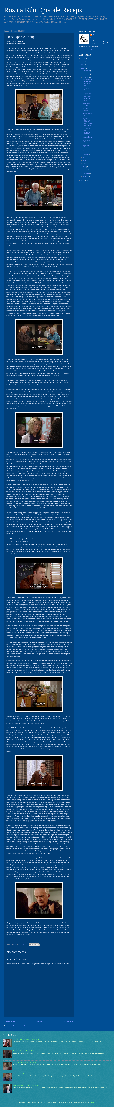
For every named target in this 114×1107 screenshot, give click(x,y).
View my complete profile (87, 49)
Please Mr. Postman (86, 89)
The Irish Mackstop (19, 1074)
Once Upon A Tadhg (87, 104)
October (86, 77)
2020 (83, 58)
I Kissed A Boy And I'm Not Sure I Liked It (26, 1039)
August (85, 154)
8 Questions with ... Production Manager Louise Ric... (87, 96)
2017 (83, 68)
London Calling (87, 137)
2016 (83, 180)
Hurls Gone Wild (86, 141)
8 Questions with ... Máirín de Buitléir (87, 131)
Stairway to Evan (86, 109)
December (86, 71)
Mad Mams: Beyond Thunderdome (24, 1062)
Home (39, 1021)
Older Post (69, 1021)
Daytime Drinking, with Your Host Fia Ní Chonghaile (87, 121)
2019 (83, 62)
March (85, 170)
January (86, 176)
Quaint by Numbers (86, 146)
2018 (83, 65)
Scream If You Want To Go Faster (24, 1051)
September (87, 151)
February (86, 173)
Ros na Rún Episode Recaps (43, 10)
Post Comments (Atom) (21, 1026)
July (84, 157)
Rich (94, 35)
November (86, 74)
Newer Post (9, 1021)
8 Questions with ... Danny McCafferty (25, 1085)
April (84, 167)
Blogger (92, 1102)
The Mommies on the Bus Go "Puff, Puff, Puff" (87, 82)
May (84, 163)
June (85, 160)
